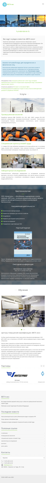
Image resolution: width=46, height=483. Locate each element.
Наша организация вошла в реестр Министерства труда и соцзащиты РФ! (18, 416)
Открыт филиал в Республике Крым (9, 419)
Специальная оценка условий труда (16, 143)
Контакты (3, 443)
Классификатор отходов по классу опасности (22, 88)
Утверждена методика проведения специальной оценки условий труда (17, 422)
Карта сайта (4, 446)
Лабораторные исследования (13, 170)
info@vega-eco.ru (8, 465)
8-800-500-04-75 (23, 31)
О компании (4, 433)
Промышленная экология (11, 114)
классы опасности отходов (13, 82)
